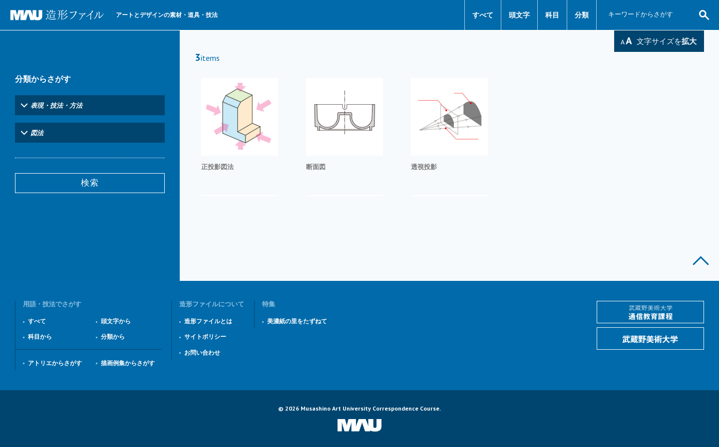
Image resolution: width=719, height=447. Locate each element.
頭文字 (519, 14)
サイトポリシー (205, 336)
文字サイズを (667, 41)
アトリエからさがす (55, 363)
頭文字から (116, 321)
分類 (582, 14)
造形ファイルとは (208, 321)
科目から (40, 336)
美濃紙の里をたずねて (297, 321)
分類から (113, 336)
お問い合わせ (202, 352)
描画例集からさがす (128, 363)
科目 (552, 14)
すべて (482, 14)
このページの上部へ (701, 260)
